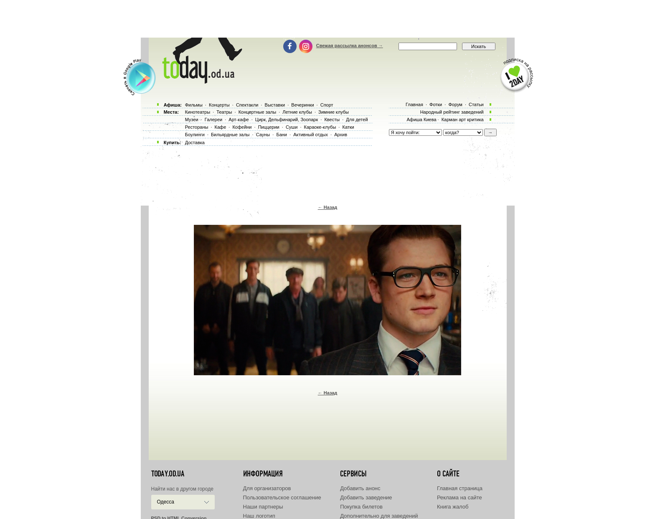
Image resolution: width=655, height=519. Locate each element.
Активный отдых (310, 134)
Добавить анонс (360, 488)
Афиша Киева (421, 119)
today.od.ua (167, 473)
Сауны (263, 134)
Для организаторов (267, 488)
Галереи (213, 119)
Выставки (275, 104)
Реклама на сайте (459, 497)
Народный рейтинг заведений (452, 111)
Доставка (195, 142)
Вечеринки (302, 104)
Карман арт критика (463, 119)
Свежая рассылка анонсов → (349, 45)
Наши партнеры (263, 507)
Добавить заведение (366, 497)
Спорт (326, 104)
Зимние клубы (333, 111)
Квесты (332, 119)
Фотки (435, 104)
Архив (340, 134)
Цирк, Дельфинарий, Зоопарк (286, 119)
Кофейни (241, 127)
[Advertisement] (327, 19)
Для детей (357, 119)
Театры (224, 111)
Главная (414, 104)
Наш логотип (259, 516)
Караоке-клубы (320, 127)
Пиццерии (268, 127)
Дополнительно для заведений (379, 516)
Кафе (220, 127)
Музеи (191, 119)
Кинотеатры (197, 111)
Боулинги (195, 134)
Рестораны (196, 127)
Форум (455, 104)
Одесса (165, 502)
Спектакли (247, 104)
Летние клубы (297, 111)
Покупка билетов (361, 507)
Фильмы (194, 104)
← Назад (328, 207)
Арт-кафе (238, 119)
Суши (291, 127)
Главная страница (459, 488)
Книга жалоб (453, 507)
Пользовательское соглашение (282, 497)
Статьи (476, 104)
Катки (348, 127)
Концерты (219, 104)
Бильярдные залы (230, 134)
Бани (281, 134)
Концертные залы (257, 111)
